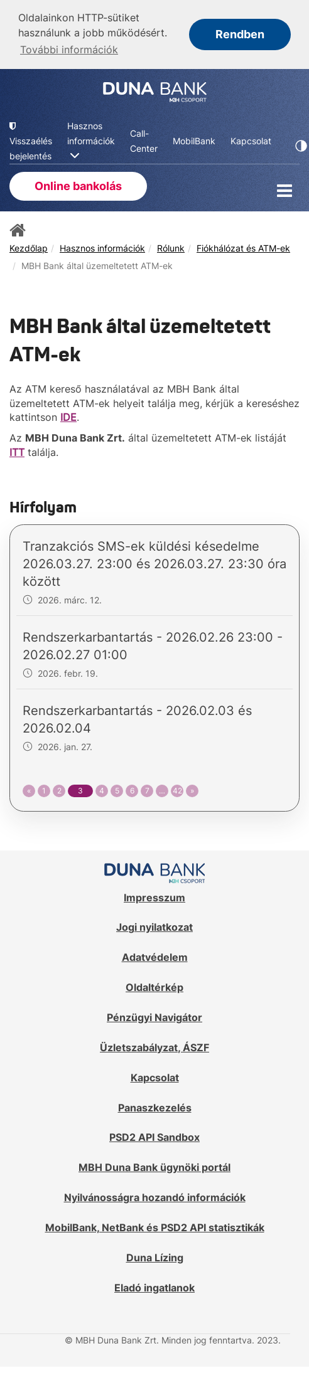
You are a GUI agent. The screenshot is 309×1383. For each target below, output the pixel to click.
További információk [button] (69, 49)
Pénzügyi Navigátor (154, 1017)
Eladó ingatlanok (154, 1287)
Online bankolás (78, 186)
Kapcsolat (155, 1077)
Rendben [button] (239, 34)
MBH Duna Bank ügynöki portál (154, 1167)
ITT (16, 452)
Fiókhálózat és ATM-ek (243, 248)
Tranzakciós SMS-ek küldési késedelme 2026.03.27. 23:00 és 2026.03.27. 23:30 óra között (154, 564)
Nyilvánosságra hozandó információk (155, 1197)
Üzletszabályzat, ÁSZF (154, 1047)
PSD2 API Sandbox (154, 1137)
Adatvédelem (155, 957)
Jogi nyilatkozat (154, 927)
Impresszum (154, 897)
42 (177, 790)
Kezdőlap (28, 248)
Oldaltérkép (154, 987)
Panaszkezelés (155, 1107)
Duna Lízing (154, 1257)
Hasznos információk (102, 248)
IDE (68, 417)
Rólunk (171, 248)
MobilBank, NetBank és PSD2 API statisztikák (154, 1227)
